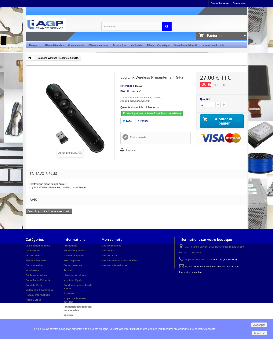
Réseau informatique (158, 45)
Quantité (205, 99)
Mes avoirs (107, 250)
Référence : (127, 85)
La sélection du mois (213, 45)
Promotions (70, 245)
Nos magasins (72, 260)
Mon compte (111, 239)
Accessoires (119, 45)
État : (123, 91)
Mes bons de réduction (114, 265)
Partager (143, 120)
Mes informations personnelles (119, 260)
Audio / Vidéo (33, 299)
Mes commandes (111, 245)
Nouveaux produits (75, 250)
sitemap (68, 315)
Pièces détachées (54, 45)
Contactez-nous (220, 3)
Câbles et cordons (98, 45)
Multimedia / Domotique (39, 290)
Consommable (76, 45)
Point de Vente (34, 285)
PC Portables (33, 255)
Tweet (127, 120)
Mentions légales (73, 280)
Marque (34, 45)
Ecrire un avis (137, 137)
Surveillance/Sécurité (185, 45)
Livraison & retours (75, 275)
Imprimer (131, 150)
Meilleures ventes (74, 255)
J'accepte (259, 324)
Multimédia (137, 45)
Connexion (239, 3)
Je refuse (259, 333)
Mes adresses (109, 255)
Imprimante (32, 270)
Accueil (68, 270)
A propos (69, 293)
